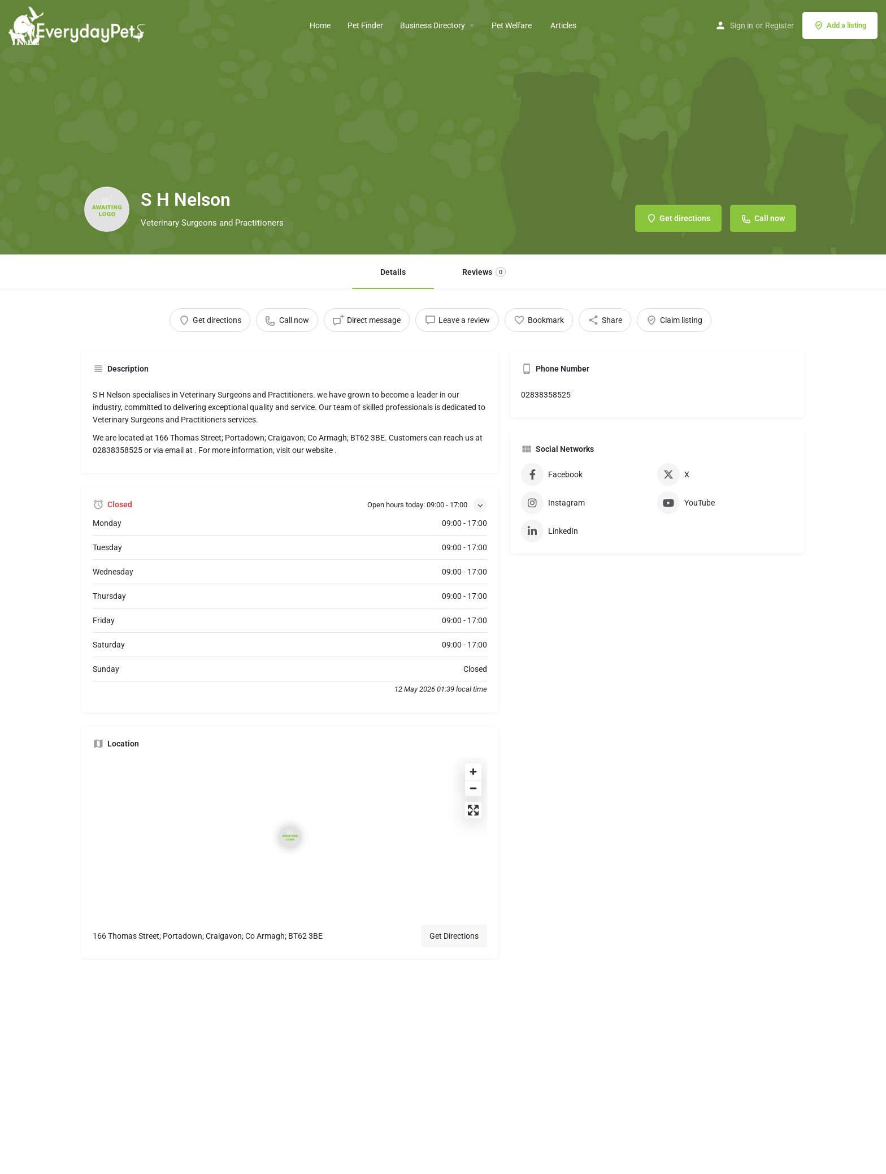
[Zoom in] (473, 771)
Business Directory (432, 25)
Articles (563, 25)
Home (320, 25)
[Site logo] (78, 24)
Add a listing (840, 25)
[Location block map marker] (290, 837)
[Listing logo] (106, 209)
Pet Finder (365, 25)
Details (393, 272)
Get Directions (454, 935)
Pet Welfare (512, 25)
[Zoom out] (473, 788)
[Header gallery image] (443, 127)
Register (779, 25)
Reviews (484, 272)
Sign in (741, 25)
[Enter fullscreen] (473, 810)
